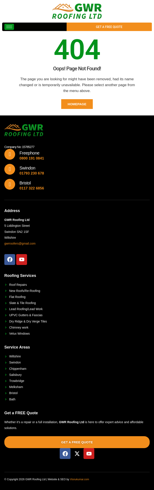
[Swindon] (9, 169)
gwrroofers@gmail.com (19, 243)
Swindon (27, 168)
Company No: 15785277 (19, 147)
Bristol (25, 183)
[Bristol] (9, 184)
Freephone (29, 153)
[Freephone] (9, 154)
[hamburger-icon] (9, 27)
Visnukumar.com (79, 479)
